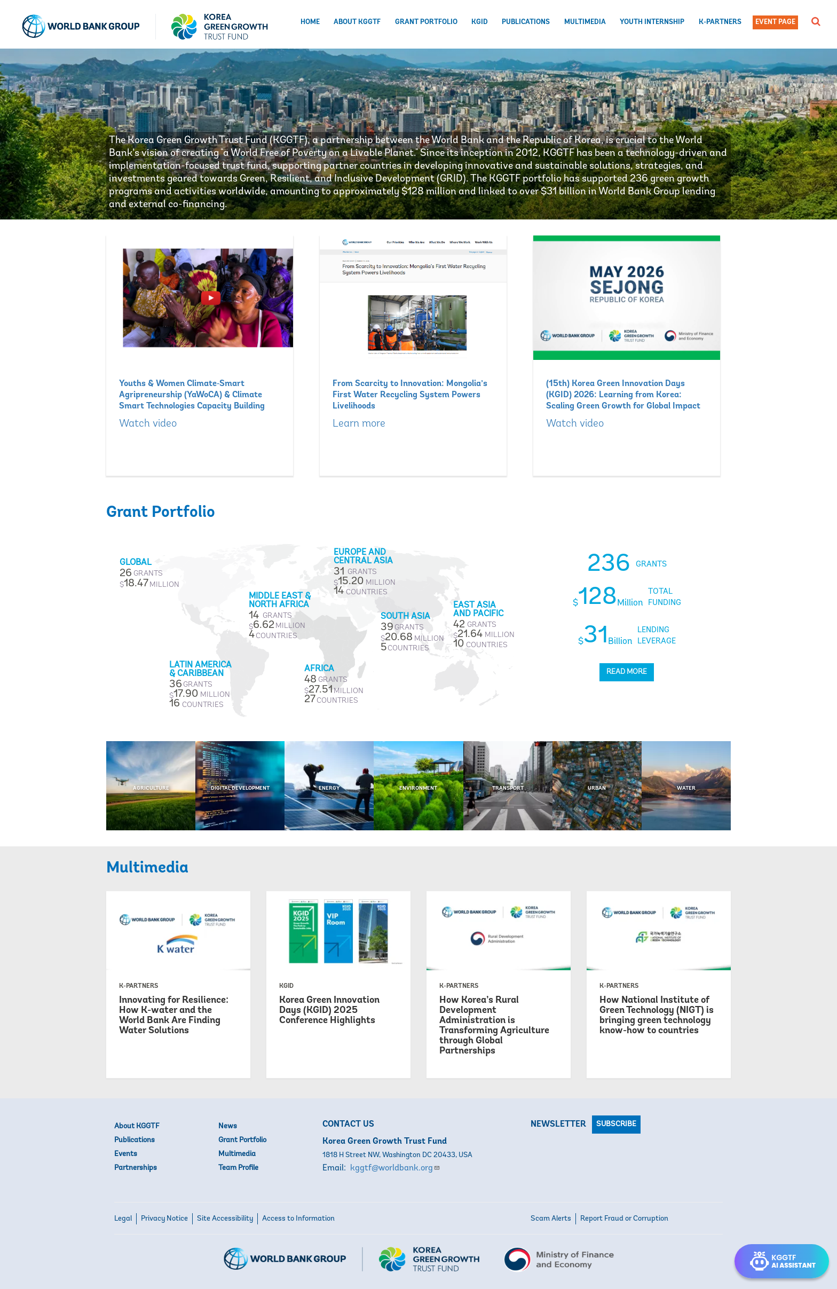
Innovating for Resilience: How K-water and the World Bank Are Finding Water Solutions (173, 1015)
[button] (815, 21)
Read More (626, 672)
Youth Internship (652, 22)
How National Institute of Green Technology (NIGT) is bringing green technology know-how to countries (656, 1015)
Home (310, 22)
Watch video (148, 424)
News (227, 1126)
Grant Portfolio (426, 22)
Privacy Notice (164, 1219)
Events (125, 1154)
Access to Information (298, 1219)
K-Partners (720, 22)
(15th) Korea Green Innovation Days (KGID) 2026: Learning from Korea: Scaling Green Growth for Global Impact (623, 395)
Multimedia (585, 22)
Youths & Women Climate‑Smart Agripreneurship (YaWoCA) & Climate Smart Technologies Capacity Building (192, 395)
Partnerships (135, 1168)
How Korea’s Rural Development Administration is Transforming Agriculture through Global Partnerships (494, 1025)
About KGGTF (357, 22)
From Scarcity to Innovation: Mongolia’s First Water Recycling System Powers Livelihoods (410, 395)
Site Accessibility (225, 1219)
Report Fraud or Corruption (624, 1219)
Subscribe (616, 1124)
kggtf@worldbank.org (395, 1168)
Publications (526, 22)
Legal (123, 1219)
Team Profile (238, 1168)
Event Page (775, 22)
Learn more (359, 424)
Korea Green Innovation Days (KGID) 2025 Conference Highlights (329, 1010)
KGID (479, 22)
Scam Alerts (551, 1219)
